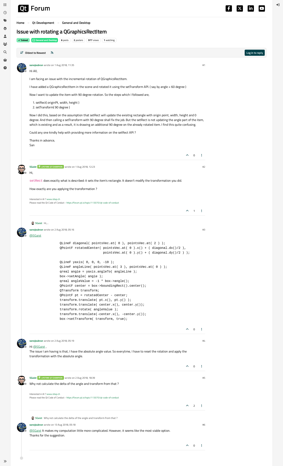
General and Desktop (44, 40)
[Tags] (5, 20)
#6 (203, 425)
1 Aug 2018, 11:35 (64, 65)
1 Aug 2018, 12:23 (85, 167)
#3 (203, 230)
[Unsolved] (5, 68)
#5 (203, 378)
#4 (203, 341)
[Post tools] (201, 155)
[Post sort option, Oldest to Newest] (33, 53)
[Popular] (5, 28)
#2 (203, 167)
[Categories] (5, 5)
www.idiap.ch (53, 199)
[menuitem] (277, 5)
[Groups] (5, 44)
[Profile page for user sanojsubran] (21, 68)
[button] (5, 461)
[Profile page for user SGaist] (21, 169)
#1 (203, 65)
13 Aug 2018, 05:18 (64, 425)
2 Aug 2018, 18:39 (85, 378)
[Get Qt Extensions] (5, 60)
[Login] (277, 5)
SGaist (33, 167)
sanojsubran (36, 65)
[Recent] (5, 12)
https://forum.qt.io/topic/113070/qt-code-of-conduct (92, 203)
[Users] (5, 36)
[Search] (5, 52)
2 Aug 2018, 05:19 (64, 341)
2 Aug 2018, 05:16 (64, 230)
